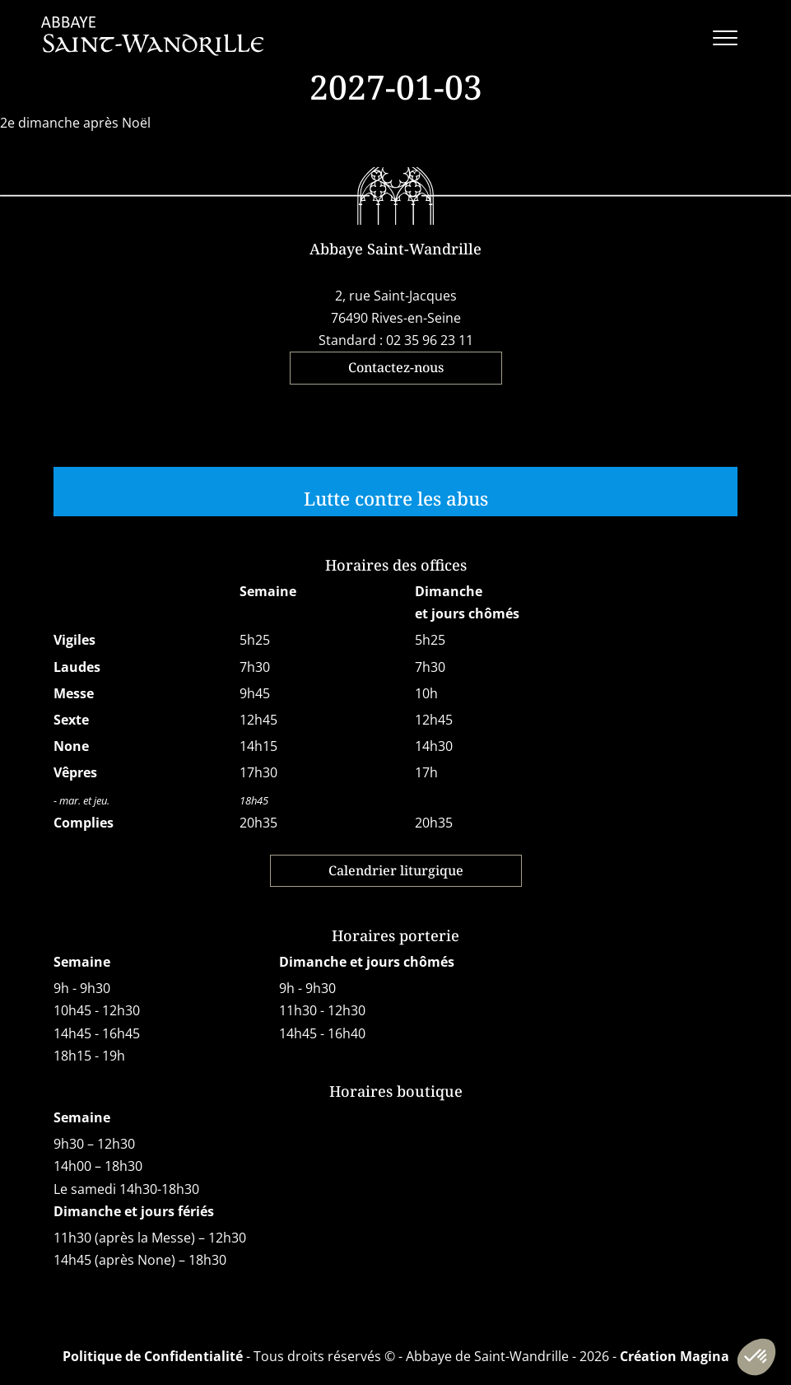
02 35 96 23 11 (429, 340)
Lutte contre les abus (396, 498)
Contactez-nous (396, 367)
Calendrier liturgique (395, 870)
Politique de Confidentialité (153, 1356)
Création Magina (674, 1356)
